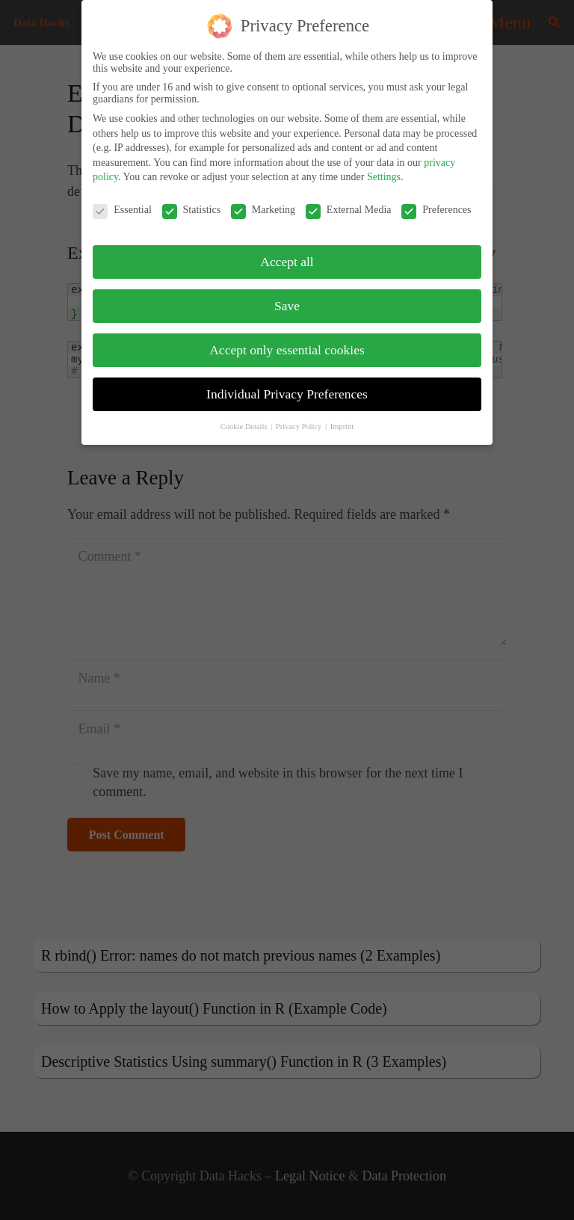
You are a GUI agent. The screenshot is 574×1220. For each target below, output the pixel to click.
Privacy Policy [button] (300, 426)
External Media (349, 210)
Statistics (191, 210)
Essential (122, 210)
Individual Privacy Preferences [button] (287, 393)
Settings (384, 176)
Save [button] (287, 305)
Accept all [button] (286, 261)
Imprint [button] (342, 426)
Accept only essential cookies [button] (287, 349)
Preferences (436, 210)
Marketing (263, 210)
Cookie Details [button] (244, 426)
